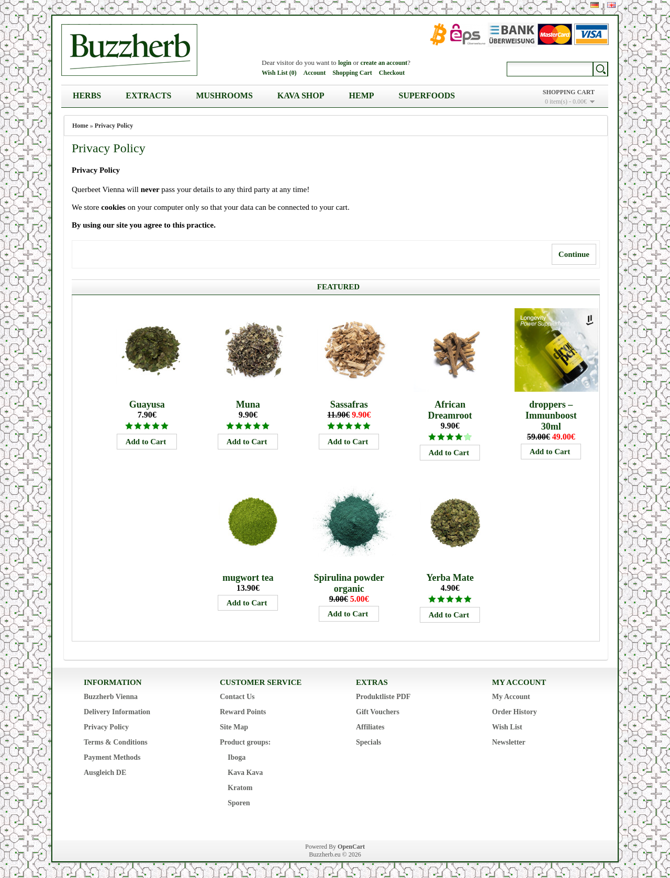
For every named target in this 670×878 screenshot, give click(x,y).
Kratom (240, 788)
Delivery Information (117, 712)
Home (80, 125)
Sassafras (349, 404)
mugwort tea (247, 577)
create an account (384, 62)
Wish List (507, 727)
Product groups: (245, 742)
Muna (248, 404)
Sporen (239, 803)
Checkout (392, 72)
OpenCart (351, 846)
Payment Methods (112, 757)
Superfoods (427, 95)
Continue (574, 254)
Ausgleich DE (105, 772)
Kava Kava (245, 772)
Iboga (236, 757)
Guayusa (147, 404)
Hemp (361, 95)
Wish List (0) (279, 72)
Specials (368, 742)
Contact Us (237, 697)
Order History (514, 712)
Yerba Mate (449, 577)
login (344, 62)
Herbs (87, 95)
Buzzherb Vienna (111, 697)
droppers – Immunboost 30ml (551, 415)
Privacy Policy (114, 125)
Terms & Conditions (116, 742)
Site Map (234, 727)
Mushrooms (224, 95)
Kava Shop (301, 95)
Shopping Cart (352, 72)
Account (314, 72)
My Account (511, 697)
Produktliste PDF (383, 697)
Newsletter (509, 742)
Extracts (148, 95)
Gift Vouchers (377, 712)
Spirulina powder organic (349, 583)
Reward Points (243, 712)
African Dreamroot (450, 410)
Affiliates (370, 727)
